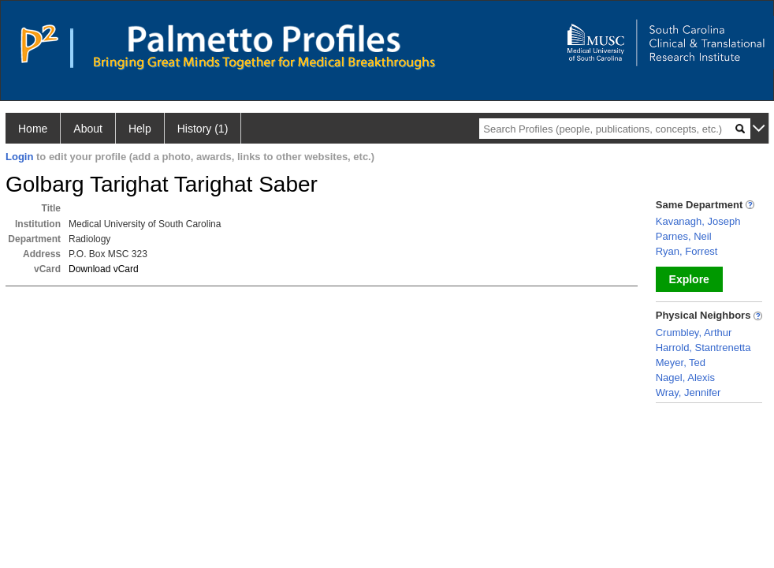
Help (139, 128)
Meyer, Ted (680, 362)
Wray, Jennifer (688, 392)
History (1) (203, 128)
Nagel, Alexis (685, 377)
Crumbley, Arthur (694, 332)
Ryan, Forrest (687, 251)
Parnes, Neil (684, 236)
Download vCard (104, 269)
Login (19, 157)
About (87, 128)
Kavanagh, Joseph (698, 221)
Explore (689, 279)
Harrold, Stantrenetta (703, 347)
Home (32, 128)
